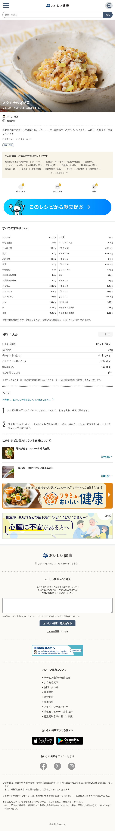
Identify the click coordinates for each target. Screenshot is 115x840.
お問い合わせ (47, 592)
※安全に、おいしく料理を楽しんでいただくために (26, 399)
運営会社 (48, 696)
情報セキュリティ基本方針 (58, 711)
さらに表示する (57, 172)
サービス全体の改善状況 (57, 677)
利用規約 (48, 692)
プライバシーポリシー (56, 706)
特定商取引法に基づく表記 (58, 716)
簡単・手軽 (8, 145)
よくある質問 (53, 631)
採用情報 (48, 701)
